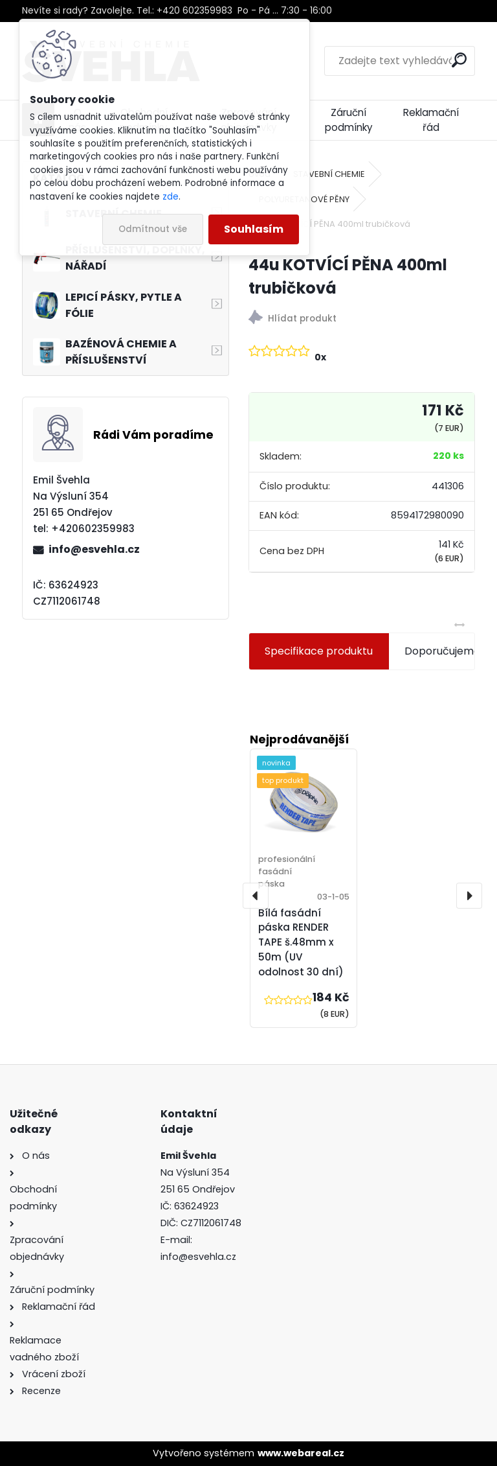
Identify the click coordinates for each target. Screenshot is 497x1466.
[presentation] (256, 896)
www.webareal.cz (301, 1453)
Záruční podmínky (349, 120)
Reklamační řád (431, 120)
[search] (459, 59)
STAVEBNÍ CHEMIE (329, 174)
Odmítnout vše (152, 229)
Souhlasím (253, 229)
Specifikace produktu (319, 651)
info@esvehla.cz (94, 549)
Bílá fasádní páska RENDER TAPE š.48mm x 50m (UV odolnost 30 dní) (301, 942)
